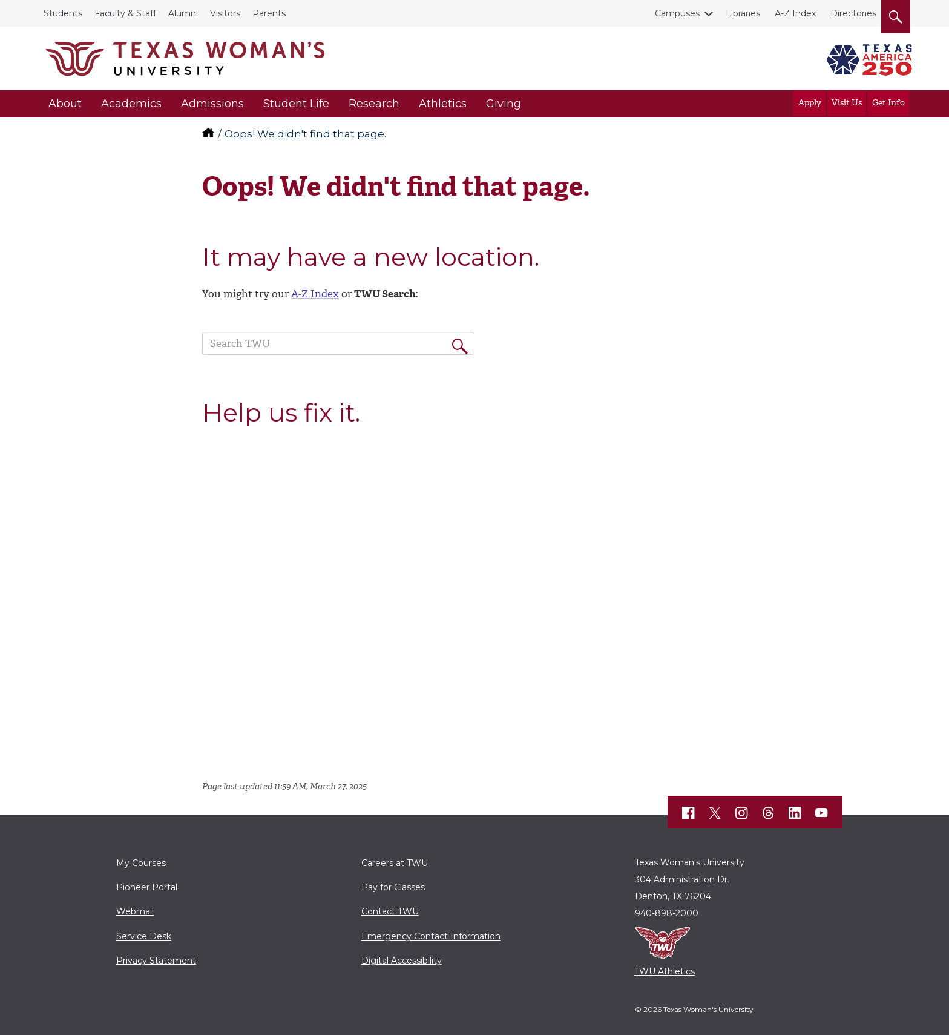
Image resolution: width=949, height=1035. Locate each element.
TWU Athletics (664, 971)
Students (63, 13)
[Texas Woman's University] (185, 59)
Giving (503, 103)
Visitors (225, 13)
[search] (895, 14)
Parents (269, 13)
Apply (809, 102)
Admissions (212, 103)
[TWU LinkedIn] (795, 812)
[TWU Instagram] (742, 812)
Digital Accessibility (401, 960)
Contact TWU (390, 911)
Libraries (743, 13)
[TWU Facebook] (688, 812)
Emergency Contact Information (431, 936)
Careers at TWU (394, 863)
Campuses (679, 13)
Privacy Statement (156, 960)
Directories (853, 13)
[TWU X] (715, 812)
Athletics (443, 103)
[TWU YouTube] (822, 812)
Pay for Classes (393, 887)
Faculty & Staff (125, 13)
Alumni (183, 13)
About (65, 103)
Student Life (296, 103)
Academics (131, 103)
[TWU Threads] (768, 812)
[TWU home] (209, 134)
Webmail (135, 911)
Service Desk (143, 936)
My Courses (141, 863)
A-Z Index (795, 13)
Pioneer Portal (146, 887)
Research (374, 103)
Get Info (888, 102)
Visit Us (847, 102)
